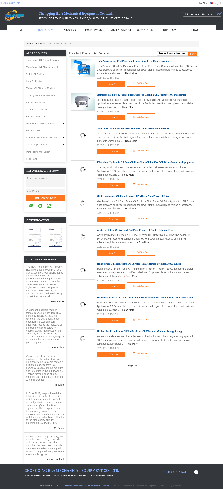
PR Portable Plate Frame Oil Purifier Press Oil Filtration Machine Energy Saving (139, 331)
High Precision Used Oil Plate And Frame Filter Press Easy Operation (133, 61)
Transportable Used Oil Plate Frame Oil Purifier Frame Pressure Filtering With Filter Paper (145, 297)
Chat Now (203, 3)
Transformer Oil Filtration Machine (43, 67)
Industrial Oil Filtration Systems (41, 137)
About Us (69, 30)
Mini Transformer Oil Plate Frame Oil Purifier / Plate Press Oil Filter (133, 196)
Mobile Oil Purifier (35, 74)
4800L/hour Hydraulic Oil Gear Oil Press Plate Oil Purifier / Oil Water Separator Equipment (145, 162)
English (218, 3)
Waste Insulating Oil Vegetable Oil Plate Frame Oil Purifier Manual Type (135, 230)
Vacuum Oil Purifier (35, 116)
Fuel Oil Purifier (34, 130)
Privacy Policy (46, 485)
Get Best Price (141, 83)
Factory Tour (94, 30)
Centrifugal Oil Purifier (37, 109)
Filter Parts (31, 158)
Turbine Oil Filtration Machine (41, 88)
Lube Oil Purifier (34, 81)
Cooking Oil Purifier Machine (40, 95)
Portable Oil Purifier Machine (40, 123)
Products (45, 30)
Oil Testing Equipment (37, 144)
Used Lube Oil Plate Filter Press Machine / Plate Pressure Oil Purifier (133, 128)
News (195, 30)
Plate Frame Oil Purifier (38, 152)
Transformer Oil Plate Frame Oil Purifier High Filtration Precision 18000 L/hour (139, 264)
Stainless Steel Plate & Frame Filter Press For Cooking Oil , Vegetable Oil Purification (141, 95)
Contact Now (45, 198)
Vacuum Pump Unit (35, 102)
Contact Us (145, 30)
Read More (131, 73)
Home (19, 30)
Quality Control (120, 30)
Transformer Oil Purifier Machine (42, 60)
